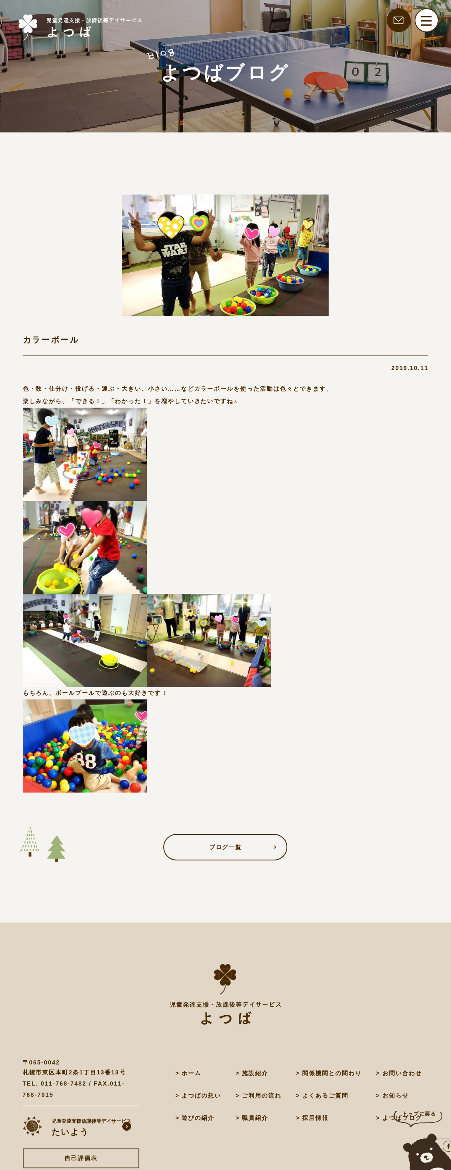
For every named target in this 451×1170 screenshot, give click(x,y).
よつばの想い (201, 1095)
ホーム (191, 1073)
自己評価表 (81, 1158)
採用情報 (315, 1118)
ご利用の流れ (262, 1095)
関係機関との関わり (332, 1073)
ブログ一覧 (225, 847)
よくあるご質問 (325, 1095)
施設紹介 (255, 1073)
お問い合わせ (402, 1073)
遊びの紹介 (198, 1118)
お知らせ (395, 1095)
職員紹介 (255, 1118)
